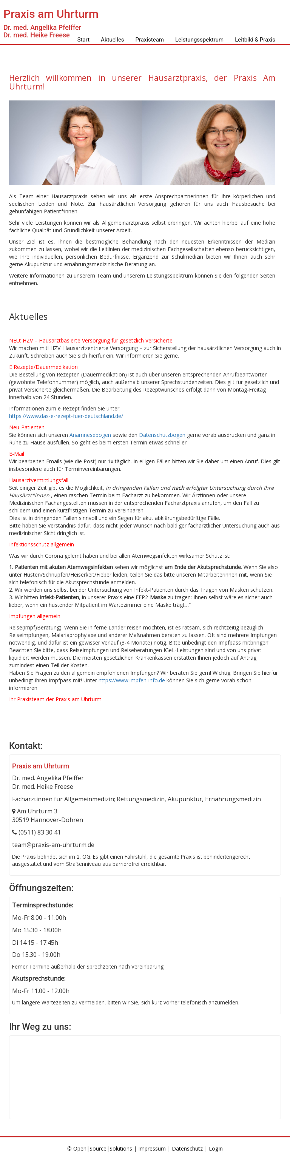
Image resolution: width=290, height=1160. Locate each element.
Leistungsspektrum (199, 39)
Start (83, 39)
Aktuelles (112, 39)
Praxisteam (150, 39)
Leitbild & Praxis (255, 39)
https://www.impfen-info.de (132, 680)
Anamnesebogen (90, 434)
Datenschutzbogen (162, 434)
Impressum (152, 1148)
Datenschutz (187, 1148)
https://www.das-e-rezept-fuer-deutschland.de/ (66, 416)
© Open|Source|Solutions (100, 1148)
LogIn (216, 1148)
